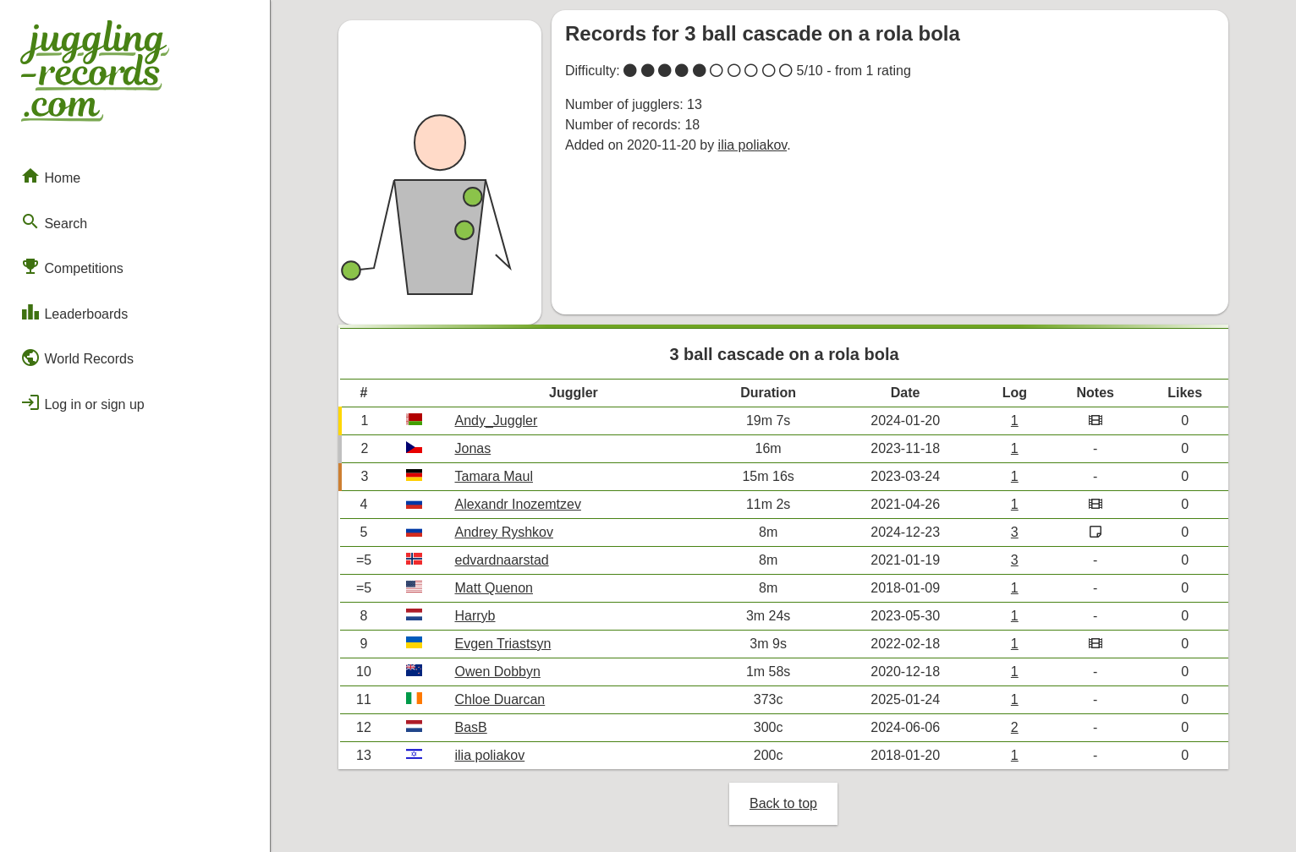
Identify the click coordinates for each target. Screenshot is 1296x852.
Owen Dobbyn (497, 671)
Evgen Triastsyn (502, 643)
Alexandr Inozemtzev (517, 504)
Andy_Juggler (495, 420)
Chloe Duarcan (499, 699)
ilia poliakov (753, 145)
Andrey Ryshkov (503, 532)
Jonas (472, 448)
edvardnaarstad (501, 560)
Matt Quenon (493, 588)
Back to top (783, 803)
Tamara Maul (493, 476)
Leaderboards (74, 312)
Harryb (474, 616)
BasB (470, 727)
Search (53, 221)
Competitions (72, 266)
